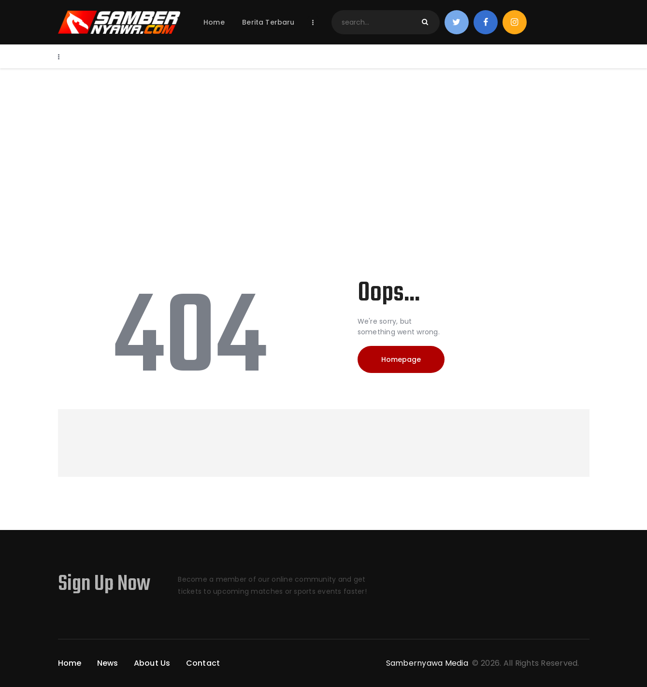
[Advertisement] (324, 140)
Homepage (401, 359)
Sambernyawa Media (428, 663)
